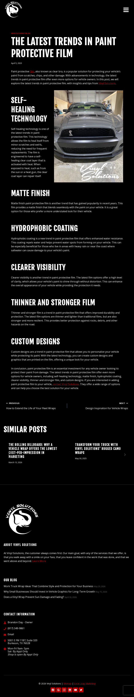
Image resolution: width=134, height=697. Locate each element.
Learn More (39, 561)
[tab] (61, 474)
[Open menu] (126, 10)
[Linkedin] (69, 689)
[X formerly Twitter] (81, 689)
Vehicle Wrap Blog (21, 33)
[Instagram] (64, 689)
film (32, 71)
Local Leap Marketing (84, 683)
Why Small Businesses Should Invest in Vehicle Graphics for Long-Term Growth (49, 591)
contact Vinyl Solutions (66, 384)
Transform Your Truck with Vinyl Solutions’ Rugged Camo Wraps (98, 449)
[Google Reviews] (58, 689)
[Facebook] (52, 689)
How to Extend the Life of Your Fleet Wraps (35, 405)
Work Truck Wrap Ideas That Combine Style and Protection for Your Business (48, 586)
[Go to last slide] (9, 455)
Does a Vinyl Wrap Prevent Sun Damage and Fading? (34, 597)
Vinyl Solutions (107, 83)
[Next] (125, 455)
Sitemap (67, 683)
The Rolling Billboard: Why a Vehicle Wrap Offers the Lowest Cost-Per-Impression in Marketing (33, 451)
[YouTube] (75, 689)
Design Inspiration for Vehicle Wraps (99, 405)
